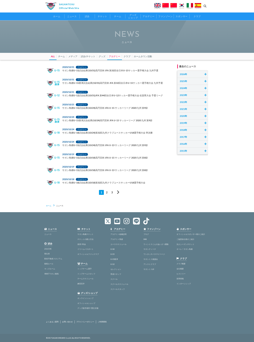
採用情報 (180, 278)
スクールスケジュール (119, 284)
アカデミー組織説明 (118, 234)
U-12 (112, 264)
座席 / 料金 (81, 244)
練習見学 (81, 284)
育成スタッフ (115, 274)
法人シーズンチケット (185, 244)
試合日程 (48, 249)
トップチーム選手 (84, 269)
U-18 (112, 249)
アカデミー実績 (116, 239)
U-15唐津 (114, 259)
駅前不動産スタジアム (53, 259)
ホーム (48, 206)
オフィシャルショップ (86, 303)
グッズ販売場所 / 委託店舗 (87, 308)
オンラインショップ (85, 298)
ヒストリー (181, 274)
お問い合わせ (67, 322)
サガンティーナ (150, 249)
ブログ (146, 234)
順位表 (47, 254)
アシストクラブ (150, 264)
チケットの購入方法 (85, 239)
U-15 (112, 254)
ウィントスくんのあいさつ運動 (156, 244)
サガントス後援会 (151, 259)
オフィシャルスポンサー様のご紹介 (191, 234)
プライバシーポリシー (85, 322)
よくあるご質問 (52, 322)
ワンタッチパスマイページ (154, 254)
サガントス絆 (149, 269)
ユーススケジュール (118, 244)
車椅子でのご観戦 (51, 274)
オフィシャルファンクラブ (88, 254)
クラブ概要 (181, 264)
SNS (145, 239)
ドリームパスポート (85, 249)
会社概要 (180, 269)
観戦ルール (48, 264)
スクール (114, 279)
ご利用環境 (102, 322)
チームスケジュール (85, 278)
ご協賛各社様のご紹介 (185, 239)
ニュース (48, 234)
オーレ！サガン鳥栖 (185, 249)
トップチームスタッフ (86, 274)
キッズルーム (49, 269)
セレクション (115, 269)
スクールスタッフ (117, 289)
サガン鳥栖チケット (85, 234)
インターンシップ (184, 284)
